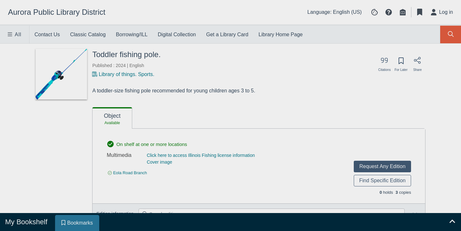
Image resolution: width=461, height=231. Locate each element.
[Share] (417, 62)
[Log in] (442, 12)
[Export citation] (384, 62)
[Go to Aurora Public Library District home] (56, 12)
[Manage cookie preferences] (374, 12)
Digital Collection (177, 34)
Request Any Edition (382, 166)
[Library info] (402, 12)
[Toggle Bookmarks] (419, 12)
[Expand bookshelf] (452, 222)
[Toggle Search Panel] (450, 34)
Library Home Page (281, 34)
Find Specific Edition (382, 180)
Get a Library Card (227, 34)
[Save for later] (400, 63)
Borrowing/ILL (132, 34)
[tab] (112, 118)
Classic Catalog (88, 34)
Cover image (159, 162)
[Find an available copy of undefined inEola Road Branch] (127, 172)
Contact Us (47, 34)
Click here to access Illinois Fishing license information (201, 155)
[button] (388, 12)
